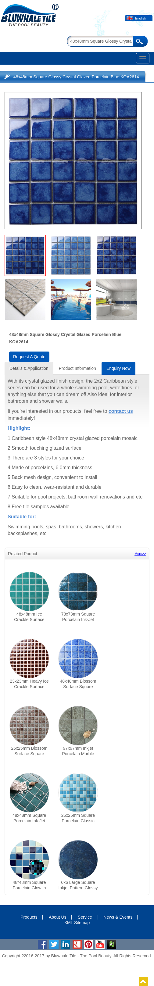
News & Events (117, 917)
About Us (57, 917)
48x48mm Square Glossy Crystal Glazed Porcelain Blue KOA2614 (76, 76)
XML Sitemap (77, 922)
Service (85, 917)
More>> (140, 554)
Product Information (77, 368)
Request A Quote (29, 356)
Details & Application (28, 368)
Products (28, 917)
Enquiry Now (118, 368)
